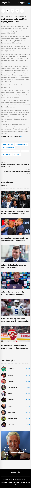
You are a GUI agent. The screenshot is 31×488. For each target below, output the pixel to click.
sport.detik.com (21, 16)
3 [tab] (10, 457)
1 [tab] (5, 457)
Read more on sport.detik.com (11, 136)
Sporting (11, 369)
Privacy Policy (25, 482)
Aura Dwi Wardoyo (8, 147)
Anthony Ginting (8, 144)
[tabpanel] (15, 445)
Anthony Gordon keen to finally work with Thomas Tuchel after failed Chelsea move (14, 294)
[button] (3, 11)
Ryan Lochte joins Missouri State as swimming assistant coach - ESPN (15, 452)
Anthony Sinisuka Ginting (11, 151)
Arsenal (10, 375)
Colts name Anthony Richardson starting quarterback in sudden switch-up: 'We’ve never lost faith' (15, 321)
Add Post (4, 482)
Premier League (12, 418)
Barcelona (11, 400)
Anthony (16, 154)
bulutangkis (6, 154)
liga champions (12, 387)
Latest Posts (5, 185)
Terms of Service (14, 482)
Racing (10, 393)
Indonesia (25, 151)
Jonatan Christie (22, 144)
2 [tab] (8, 457)
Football (11, 381)
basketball (11, 412)
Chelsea (10, 406)
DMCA (15, 485)
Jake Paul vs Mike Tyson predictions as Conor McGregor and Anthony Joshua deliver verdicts (14, 240)
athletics (11, 424)
